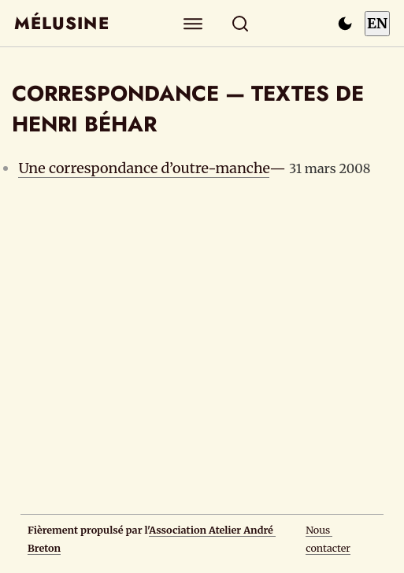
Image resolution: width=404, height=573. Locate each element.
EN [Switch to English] (377, 23)
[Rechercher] (240, 23)
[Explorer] (193, 23)
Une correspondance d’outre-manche (143, 168)
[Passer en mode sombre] (345, 23)
